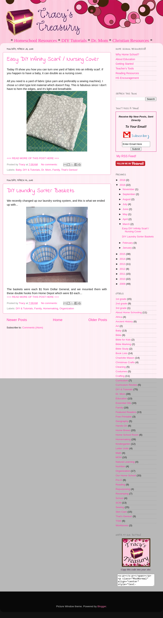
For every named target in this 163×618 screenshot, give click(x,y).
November (129, 189)
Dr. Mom (99, 40)
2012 (123, 268)
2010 (123, 279)
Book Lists (121, 353)
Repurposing (123, 489)
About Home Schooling (129, 312)
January (127, 247)
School (119, 498)
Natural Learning (125, 461)
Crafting (120, 376)
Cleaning (121, 366)
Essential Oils (123, 403)
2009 (123, 283)
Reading (120, 484)
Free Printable (124, 416)
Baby (18, 169)
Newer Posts (17, 320)
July (125, 204)
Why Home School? (127, 54)
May (125, 214)
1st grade (121, 299)
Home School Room (127, 434)
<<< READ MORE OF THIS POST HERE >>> (33, 158)
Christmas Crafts (125, 362)
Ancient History (124, 321)
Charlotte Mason (125, 357)
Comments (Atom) (32, 327)
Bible (118, 335)
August (127, 199)
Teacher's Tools (125, 68)
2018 (123, 180)
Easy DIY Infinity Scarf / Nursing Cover (53, 59)
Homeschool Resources (35, 40)
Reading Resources (127, 73)
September (129, 194)
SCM (118, 502)
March (126, 224)
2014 (123, 258)
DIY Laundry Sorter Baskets (40, 191)
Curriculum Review (126, 384)
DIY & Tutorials (31, 169)
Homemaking (50, 308)
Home (57, 320)
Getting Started (124, 63)
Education (121, 398)
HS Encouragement (127, 77)
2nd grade (121, 303)
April (126, 219)
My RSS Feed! (126, 156)
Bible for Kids (123, 339)
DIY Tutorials (74, 40)
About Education (125, 59)
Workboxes (122, 525)
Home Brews (123, 430)
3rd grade (121, 308)
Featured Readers (126, 412)
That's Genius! (69, 169)
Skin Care (121, 511)
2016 (123, 184)
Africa (119, 317)
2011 (123, 273)
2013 (123, 264)
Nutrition (120, 466)
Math (118, 453)
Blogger (101, 608)
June (126, 209)
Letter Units (122, 448)
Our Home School (126, 475)
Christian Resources (130, 40)
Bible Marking (123, 344)
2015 (123, 254)
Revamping (122, 493)
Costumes (121, 371)
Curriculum (122, 380)
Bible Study (122, 348)
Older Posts (97, 320)
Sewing (120, 507)
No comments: (49, 164)
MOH (119, 457)
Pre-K (119, 480)
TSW (118, 520)
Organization (67, 308)
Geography (122, 421)
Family (56, 169)
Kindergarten (123, 443)
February (128, 242)
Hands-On (121, 425)
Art (117, 326)
